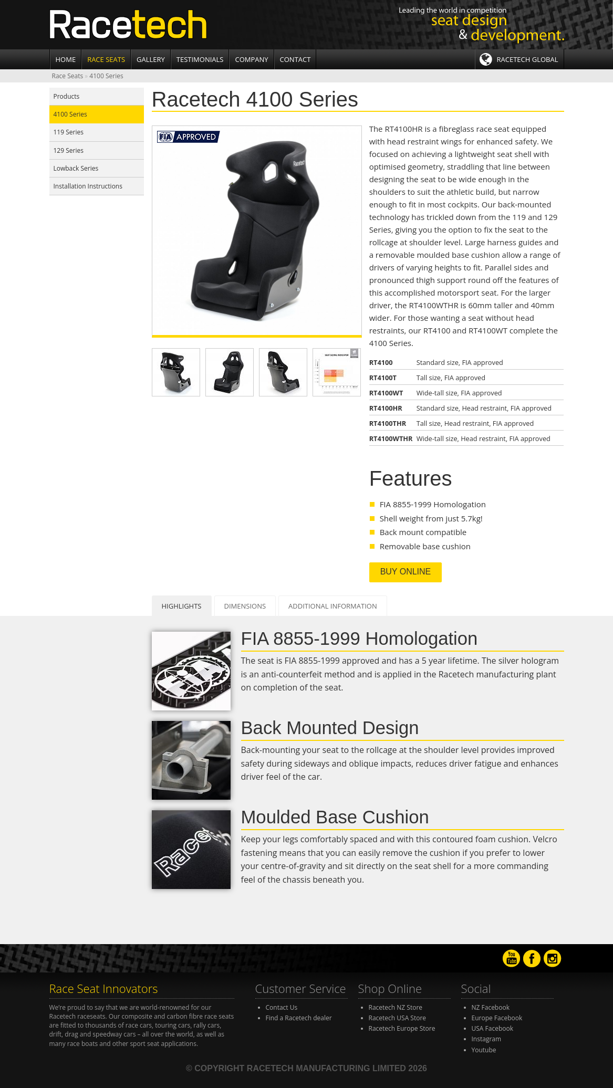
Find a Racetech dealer (299, 1017)
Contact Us (282, 1007)
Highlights (182, 606)
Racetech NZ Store (396, 1007)
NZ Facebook (491, 1007)
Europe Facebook (497, 1017)
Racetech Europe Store (402, 1028)
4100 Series (106, 75)
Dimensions (245, 606)
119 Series (69, 132)
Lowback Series (76, 168)
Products (67, 96)
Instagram (487, 1038)
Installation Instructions (88, 186)
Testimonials (200, 59)
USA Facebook (492, 1028)
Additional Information (332, 606)
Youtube (484, 1049)
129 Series (69, 150)
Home (66, 59)
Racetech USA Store (398, 1017)
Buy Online (405, 571)
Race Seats (106, 59)
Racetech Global (527, 59)
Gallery (151, 59)
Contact (295, 59)
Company (251, 59)
